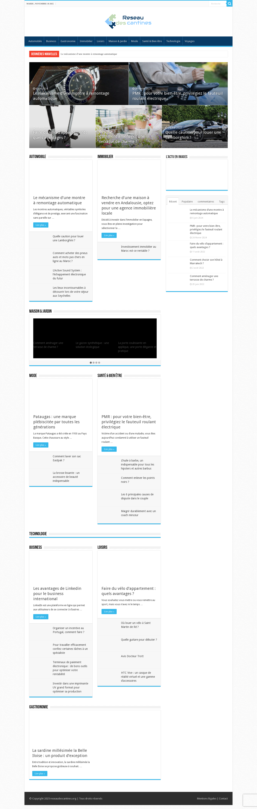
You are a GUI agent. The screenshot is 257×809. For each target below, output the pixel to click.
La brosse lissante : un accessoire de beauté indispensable (66, 476)
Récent (173, 201)
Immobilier (86, 41)
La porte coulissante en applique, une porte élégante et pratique (137, 346)
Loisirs (100, 41)
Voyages (189, 41)
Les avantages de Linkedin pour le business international (57, 593)
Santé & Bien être (152, 41)
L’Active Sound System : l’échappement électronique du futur (69, 274)
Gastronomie (68, 41)
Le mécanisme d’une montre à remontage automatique (89, 53)
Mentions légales (206, 802)
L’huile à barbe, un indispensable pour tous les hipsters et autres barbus (137, 464)
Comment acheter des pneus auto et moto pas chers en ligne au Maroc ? (70, 257)
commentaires (206, 201)
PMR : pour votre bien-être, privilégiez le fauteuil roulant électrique (129, 421)
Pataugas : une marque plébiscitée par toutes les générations (56, 421)
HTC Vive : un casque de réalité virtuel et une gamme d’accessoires (138, 676)
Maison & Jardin (118, 41)
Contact (223, 802)
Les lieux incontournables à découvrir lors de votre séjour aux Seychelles (69, 291)
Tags (222, 201)
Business (51, 41)
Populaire (187, 201)
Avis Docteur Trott (132, 656)
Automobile (35, 41)
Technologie (173, 41)
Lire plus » (41, 225)
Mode (134, 41)
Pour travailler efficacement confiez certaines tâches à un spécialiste (70, 648)
